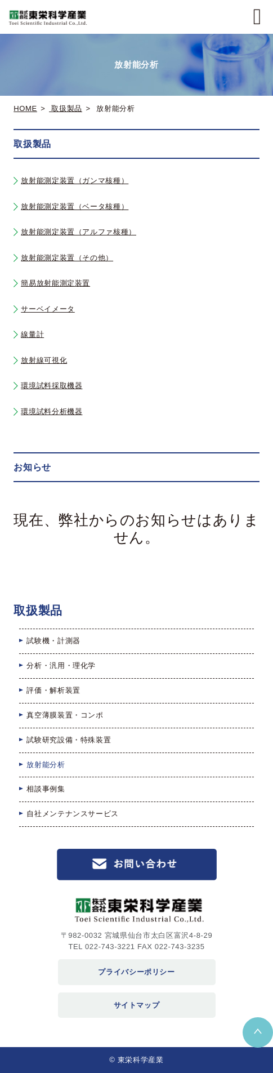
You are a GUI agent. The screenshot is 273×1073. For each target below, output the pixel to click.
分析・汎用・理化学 (61, 665)
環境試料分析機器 (51, 411)
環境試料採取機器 (51, 385)
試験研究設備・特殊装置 (68, 740)
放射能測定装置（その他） (67, 257)
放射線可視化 (44, 360)
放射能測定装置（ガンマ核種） (74, 180)
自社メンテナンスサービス (72, 813)
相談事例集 (45, 789)
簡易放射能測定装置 (55, 283)
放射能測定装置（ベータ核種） (74, 206)
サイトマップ (137, 1005)
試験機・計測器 (53, 640)
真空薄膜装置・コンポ (65, 715)
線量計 (32, 334)
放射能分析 (45, 764)
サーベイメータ (48, 309)
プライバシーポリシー (136, 972)
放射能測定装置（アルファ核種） (78, 232)
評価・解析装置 (53, 690)
